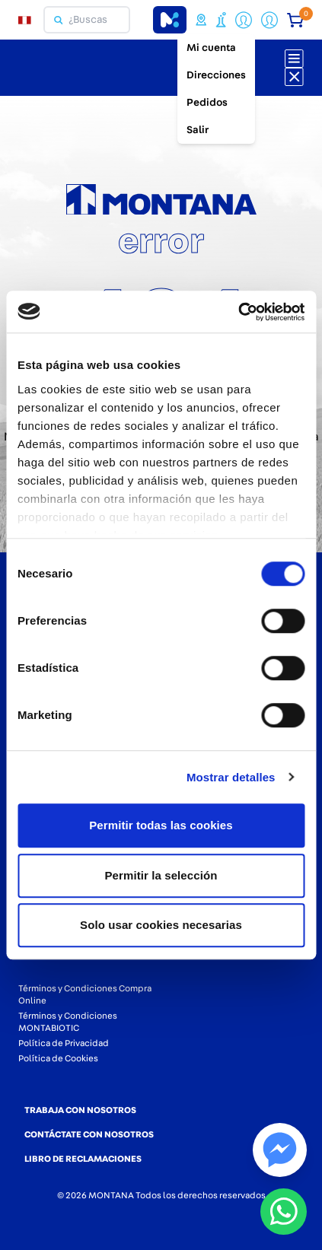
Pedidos (207, 102)
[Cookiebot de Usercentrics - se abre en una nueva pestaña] (237, 312)
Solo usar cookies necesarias (161, 924)
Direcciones (216, 75)
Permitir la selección (160, 875)
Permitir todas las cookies (161, 825)
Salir (198, 130)
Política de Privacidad (63, 1043)
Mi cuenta (211, 48)
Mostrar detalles (231, 777)
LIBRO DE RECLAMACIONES (83, 1158)
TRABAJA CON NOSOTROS (80, 1110)
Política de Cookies (58, 1058)
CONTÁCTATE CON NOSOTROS (89, 1134)
